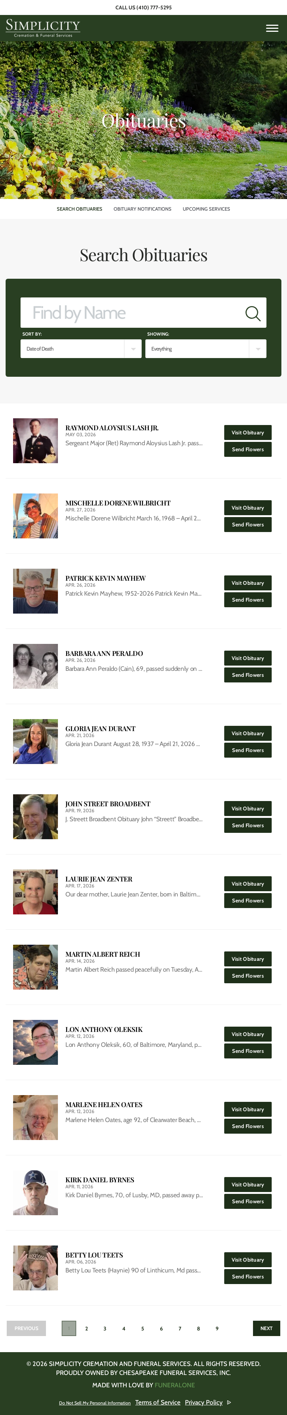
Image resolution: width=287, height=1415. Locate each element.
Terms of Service (173, 1402)
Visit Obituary (252, 430)
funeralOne (175, 1385)
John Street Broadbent (107, 804)
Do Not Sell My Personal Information (96, 1402)
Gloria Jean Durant (100, 729)
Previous (29, 1328)
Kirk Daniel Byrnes (99, 1180)
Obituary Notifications (143, 209)
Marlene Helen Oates (103, 1105)
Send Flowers (253, 447)
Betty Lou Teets (94, 1255)
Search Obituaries (79, 209)
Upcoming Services (206, 209)
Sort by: (32, 334)
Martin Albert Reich (102, 954)
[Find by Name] (130, 312)
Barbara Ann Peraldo (104, 653)
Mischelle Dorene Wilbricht (118, 503)
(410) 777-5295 (154, 7)
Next (263, 1328)
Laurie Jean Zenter (98, 879)
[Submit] (253, 312)
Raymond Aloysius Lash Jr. (112, 428)
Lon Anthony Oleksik (103, 1029)
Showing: (158, 334)
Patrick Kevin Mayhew (105, 578)
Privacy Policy (219, 1402)
